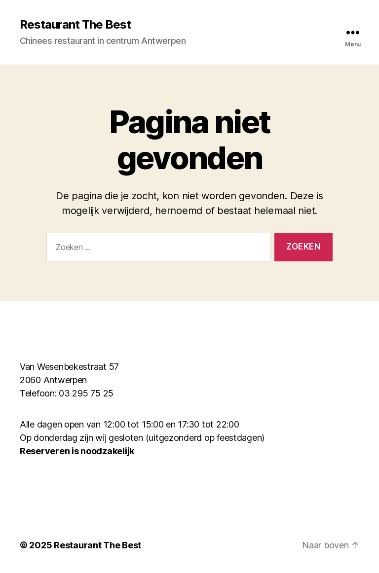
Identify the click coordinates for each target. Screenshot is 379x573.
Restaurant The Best (75, 25)
